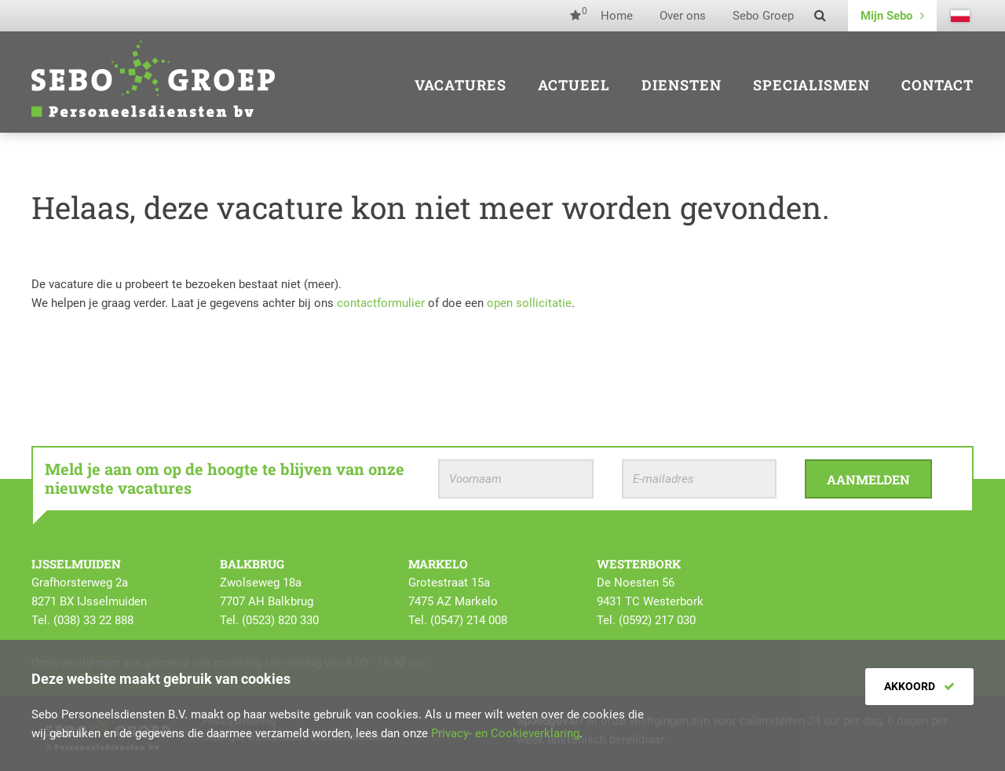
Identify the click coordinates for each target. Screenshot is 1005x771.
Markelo (438, 564)
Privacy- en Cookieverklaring (505, 733)
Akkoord (919, 686)
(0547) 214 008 (468, 620)
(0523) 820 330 (280, 620)
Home (617, 16)
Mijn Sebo (892, 16)
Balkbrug (252, 564)
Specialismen (811, 84)
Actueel (574, 84)
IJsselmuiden (76, 564)
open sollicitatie (529, 303)
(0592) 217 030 (657, 620)
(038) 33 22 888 (93, 620)
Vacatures (460, 84)
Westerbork (639, 564)
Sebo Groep (763, 16)
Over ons (683, 16)
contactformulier (381, 303)
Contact (937, 84)
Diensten (681, 84)
